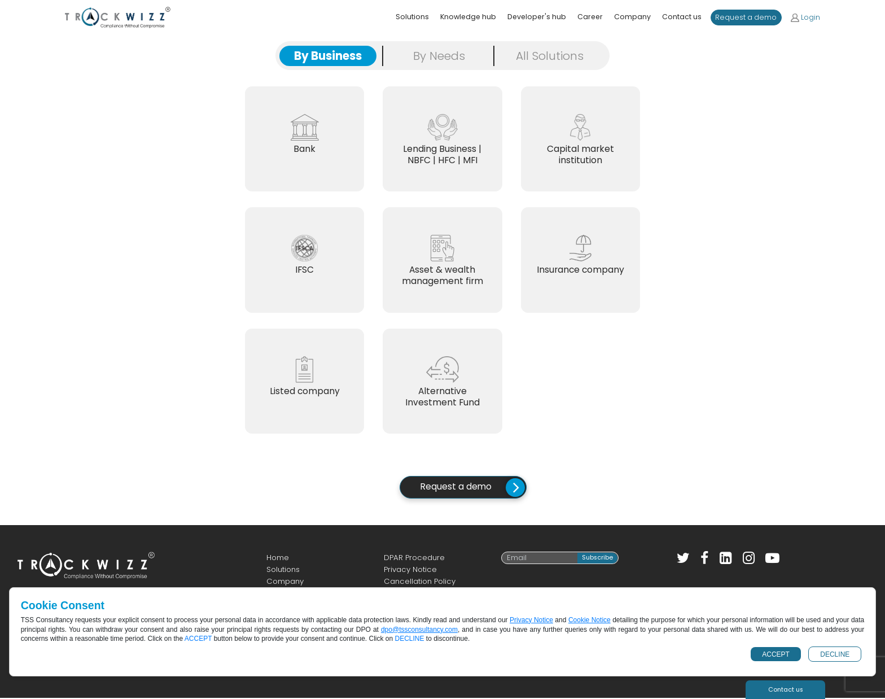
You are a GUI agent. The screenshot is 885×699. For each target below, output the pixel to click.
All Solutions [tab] (550, 56)
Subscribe (597, 559)
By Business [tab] (328, 56)
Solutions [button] (412, 16)
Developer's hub (536, 16)
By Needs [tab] (439, 56)
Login (805, 17)
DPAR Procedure (414, 558)
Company (632, 16)
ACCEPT (776, 654)
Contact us (682, 16)
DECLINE (834, 654)
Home (277, 558)
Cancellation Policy (419, 583)
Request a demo (746, 17)
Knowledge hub (468, 16)
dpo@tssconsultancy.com (419, 630)
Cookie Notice (589, 620)
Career (590, 16)
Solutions (283, 571)
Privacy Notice (410, 571)
